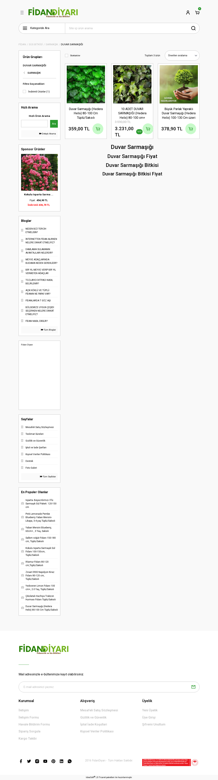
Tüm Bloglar (48, 329)
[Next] (57, 181)
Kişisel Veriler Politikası (97, 731)
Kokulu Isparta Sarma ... (39, 194)
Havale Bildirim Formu (34, 724)
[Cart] (197, 12)
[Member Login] (188, 12)
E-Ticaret (101, 777)
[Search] (132, 28)
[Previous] (22, 181)
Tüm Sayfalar (48, 476)
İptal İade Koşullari (93, 724)
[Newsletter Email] (109, 687)
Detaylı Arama (47, 133)
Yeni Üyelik (149, 710)
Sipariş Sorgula (29, 731)
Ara (54, 123)
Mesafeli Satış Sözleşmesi (99, 710)
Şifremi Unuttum (153, 724)
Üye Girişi (149, 717)
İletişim (24, 710)
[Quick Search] (34, 123)
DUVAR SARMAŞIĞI (72, 44)
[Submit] (193, 687)
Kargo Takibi (28, 738)
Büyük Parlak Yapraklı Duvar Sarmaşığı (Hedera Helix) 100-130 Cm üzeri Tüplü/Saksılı (179, 113)
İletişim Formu (29, 717)
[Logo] (53, 12)
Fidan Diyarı (27, 344)
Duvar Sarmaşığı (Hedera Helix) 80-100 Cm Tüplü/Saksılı (86, 113)
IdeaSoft (90, 777)
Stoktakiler (75, 55)
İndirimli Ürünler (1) (39, 91)
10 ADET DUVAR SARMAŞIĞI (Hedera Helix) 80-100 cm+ (132, 113)
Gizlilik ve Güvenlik (93, 717)
